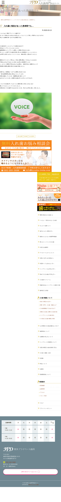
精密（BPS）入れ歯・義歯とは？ (48, 305)
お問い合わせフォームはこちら (29, 471)
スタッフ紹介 (43, 395)
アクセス (42, 392)
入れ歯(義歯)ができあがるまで (47, 308)
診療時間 (42, 389)
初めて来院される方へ (45, 301)
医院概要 (42, 385)
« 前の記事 (19, 136)
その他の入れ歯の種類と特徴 (47, 318)
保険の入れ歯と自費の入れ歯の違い (49, 311)
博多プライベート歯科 (33, 484)
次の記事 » (32, 136)
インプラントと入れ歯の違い (47, 315)
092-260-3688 (11, 462)
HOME (25, 136)
